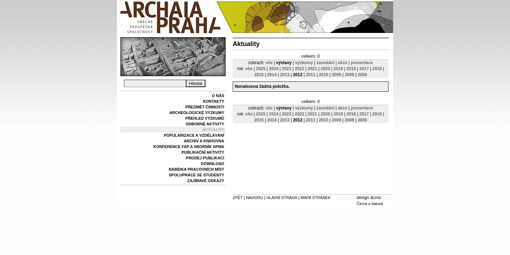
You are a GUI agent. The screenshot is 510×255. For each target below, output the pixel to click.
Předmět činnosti (205, 107)
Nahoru (254, 198)
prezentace (362, 62)
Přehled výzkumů (204, 118)
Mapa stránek (316, 198)
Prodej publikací (205, 158)
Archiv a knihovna (204, 141)
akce (342, 62)
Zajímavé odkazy (205, 180)
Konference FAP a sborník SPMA (188, 146)
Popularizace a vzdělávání (194, 135)
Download (212, 164)
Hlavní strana (281, 198)
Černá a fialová (370, 204)
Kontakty (213, 101)
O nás (218, 96)
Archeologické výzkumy (196, 112)
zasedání (326, 62)
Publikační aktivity (202, 152)
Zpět (238, 198)
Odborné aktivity (205, 124)
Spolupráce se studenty (196, 175)
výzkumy (304, 62)
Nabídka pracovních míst (196, 169)
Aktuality (213, 130)
